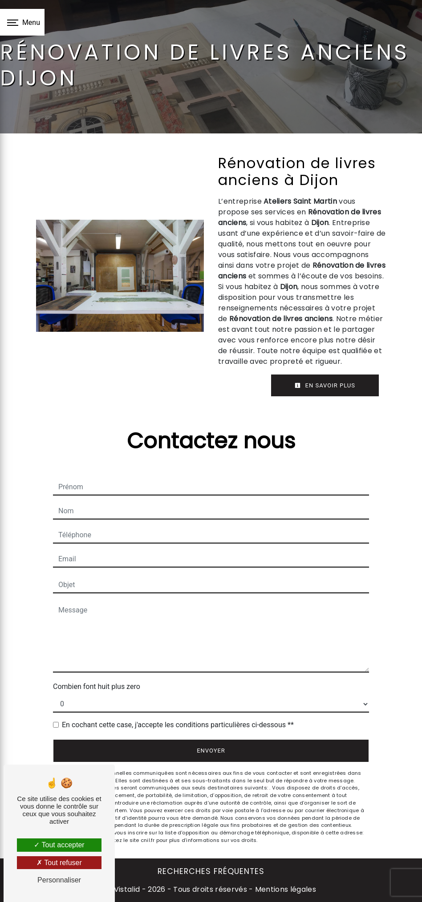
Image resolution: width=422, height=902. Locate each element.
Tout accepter (59, 845)
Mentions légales (284, 889)
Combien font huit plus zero (96, 686)
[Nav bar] (22, 22)
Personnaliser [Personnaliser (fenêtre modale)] (59, 880)
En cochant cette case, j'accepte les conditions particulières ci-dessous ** (178, 725)
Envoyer (211, 750)
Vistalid (127, 889)
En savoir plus (325, 385)
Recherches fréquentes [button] (211, 871)
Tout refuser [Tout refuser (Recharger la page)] (59, 862)
